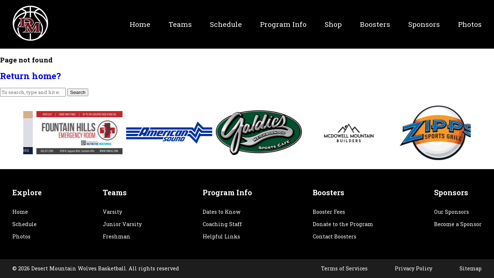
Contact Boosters (334, 236)
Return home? (30, 76)
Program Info (283, 24)
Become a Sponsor (458, 224)
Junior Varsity (122, 224)
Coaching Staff (222, 224)
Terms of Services (344, 268)
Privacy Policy (413, 268)
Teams (180, 24)
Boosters (375, 24)
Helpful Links (221, 236)
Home (140, 24)
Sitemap (470, 268)
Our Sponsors (451, 211)
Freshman (116, 236)
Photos (470, 24)
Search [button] (77, 92)
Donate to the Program (343, 224)
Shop (333, 24)
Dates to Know (221, 211)
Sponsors (424, 24)
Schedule (226, 24)
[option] (100, 132)
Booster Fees (329, 211)
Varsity (112, 211)
